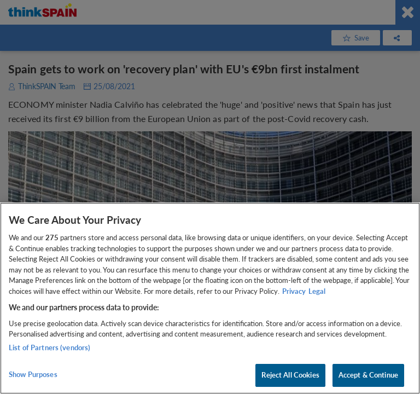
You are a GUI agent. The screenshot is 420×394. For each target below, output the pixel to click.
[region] (210, 298)
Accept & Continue (368, 374)
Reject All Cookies (290, 374)
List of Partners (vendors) (49, 347)
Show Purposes (33, 374)
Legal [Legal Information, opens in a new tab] (316, 291)
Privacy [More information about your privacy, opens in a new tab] (294, 291)
